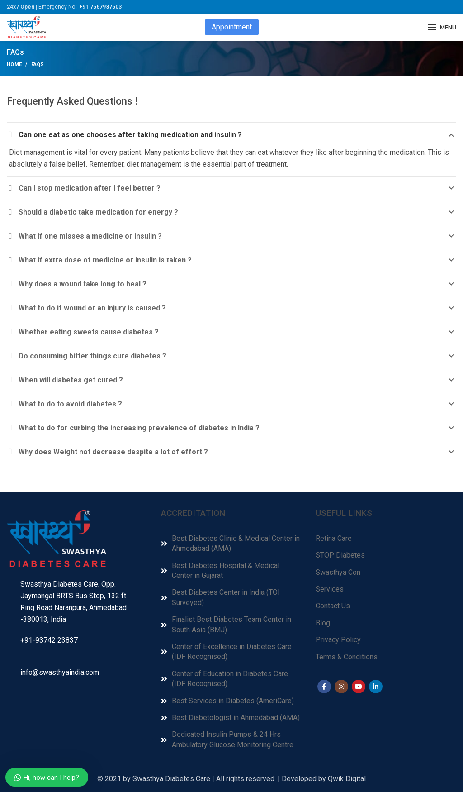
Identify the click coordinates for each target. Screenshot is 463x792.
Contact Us (333, 605)
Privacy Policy (338, 639)
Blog (323, 623)
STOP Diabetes (340, 555)
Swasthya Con (338, 572)
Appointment (232, 27)
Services (330, 589)
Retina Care (334, 538)
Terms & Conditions (347, 657)
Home (14, 64)
